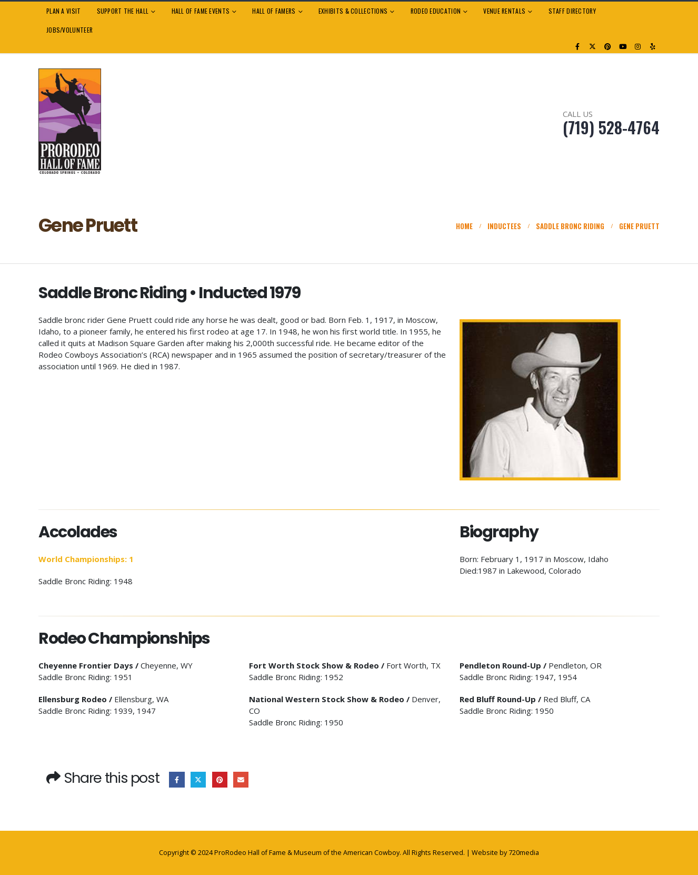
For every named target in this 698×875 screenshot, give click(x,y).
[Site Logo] (69, 121)
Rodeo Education (436, 10)
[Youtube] (623, 46)
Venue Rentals (504, 10)
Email (240, 779)
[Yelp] (653, 46)
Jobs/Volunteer (69, 29)
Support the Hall (123, 10)
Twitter (198, 779)
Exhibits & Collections (352, 10)
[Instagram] (638, 46)
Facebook (176, 779)
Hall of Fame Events (201, 10)
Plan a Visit (63, 10)
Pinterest (219, 779)
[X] (593, 46)
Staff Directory (572, 10)
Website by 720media (505, 852)
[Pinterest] (608, 46)
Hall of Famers (273, 10)
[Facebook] (577, 46)
